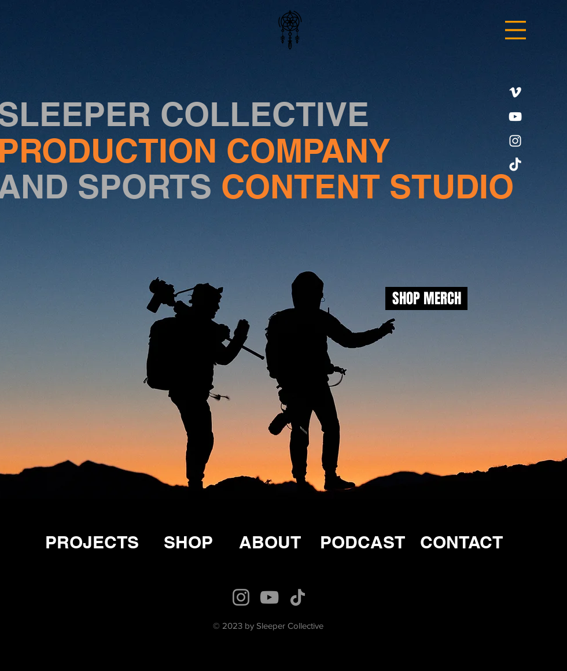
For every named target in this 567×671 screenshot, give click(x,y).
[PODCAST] (362, 541)
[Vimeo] (515, 92)
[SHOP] (188, 541)
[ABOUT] (269, 541)
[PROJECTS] (92, 541)
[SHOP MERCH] (426, 298)
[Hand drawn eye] (290, 29)
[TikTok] (515, 165)
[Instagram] (515, 141)
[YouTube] (515, 116)
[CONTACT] (461, 541)
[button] (515, 30)
